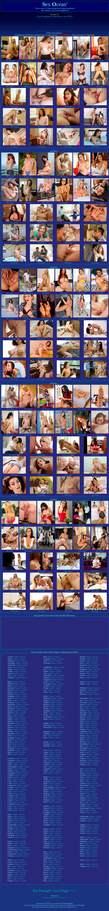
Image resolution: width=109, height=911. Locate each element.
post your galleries (49, 897)
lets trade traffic (60, 897)
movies (23, 657)
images (10, 60)
